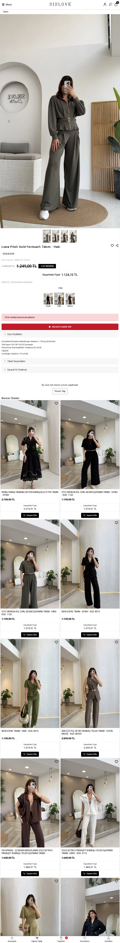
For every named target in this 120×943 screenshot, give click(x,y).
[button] (9, 121)
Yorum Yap (60, 391)
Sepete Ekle (30, 515)
